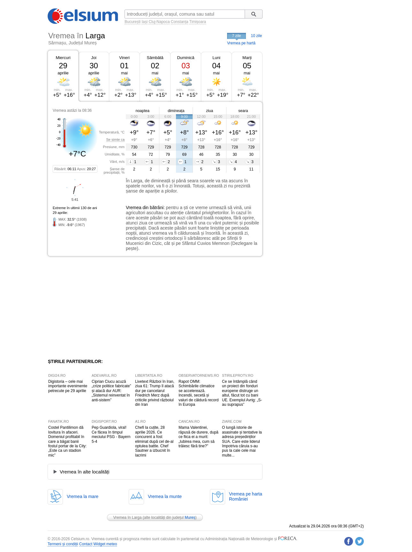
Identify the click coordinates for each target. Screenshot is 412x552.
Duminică (185, 57)
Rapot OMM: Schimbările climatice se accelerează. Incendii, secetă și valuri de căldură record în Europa (198, 393)
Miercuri (63, 57)
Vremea (133, 207)
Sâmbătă (155, 57)
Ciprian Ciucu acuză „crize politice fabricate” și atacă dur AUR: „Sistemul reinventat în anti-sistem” (111, 390)
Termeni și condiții (63, 544)
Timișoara (197, 21)
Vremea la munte (165, 496)
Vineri (124, 57)
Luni (216, 57)
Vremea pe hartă (241, 43)
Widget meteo (105, 544)
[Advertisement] (100, 307)
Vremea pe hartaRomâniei (245, 496)
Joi (93, 57)
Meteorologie (262, 539)
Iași (144, 21)
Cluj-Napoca (159, 21)
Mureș (190, 517)
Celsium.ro (80, 539)
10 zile (256, 36)
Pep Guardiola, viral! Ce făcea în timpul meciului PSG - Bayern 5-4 (111, 434)
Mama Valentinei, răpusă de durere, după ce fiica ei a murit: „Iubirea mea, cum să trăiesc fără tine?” (198, 436)
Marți (247, 57)
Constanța (179, 21)
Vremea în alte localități (84, 471)
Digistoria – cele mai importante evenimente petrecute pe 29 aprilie (67, 386)
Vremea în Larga (127, 517)
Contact (85, 544)
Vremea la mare (82, 496)
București (133, 21)
